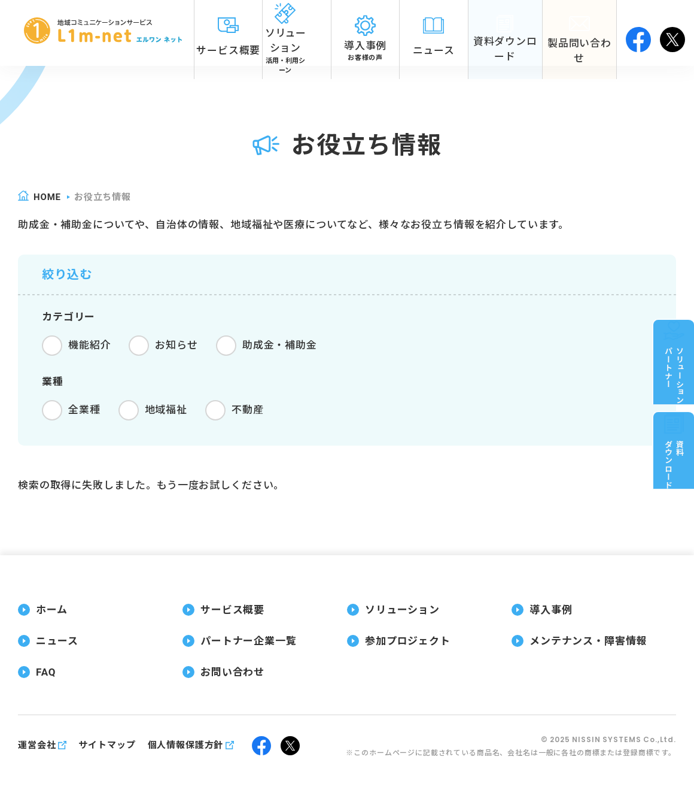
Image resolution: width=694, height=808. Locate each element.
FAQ (46, 672)
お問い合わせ (232, 672)
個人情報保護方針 (186, 745)
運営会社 (37, 745)
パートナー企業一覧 (248, 641)
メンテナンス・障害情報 (588, 641)
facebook (638, 33)
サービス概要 (232, 610)
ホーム (52, 610)
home (47, 197)
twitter (672, 33)
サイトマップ (106, 745)
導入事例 (550, 610)
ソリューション (402, 610)
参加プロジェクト (408, 641)
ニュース (57, 641)
